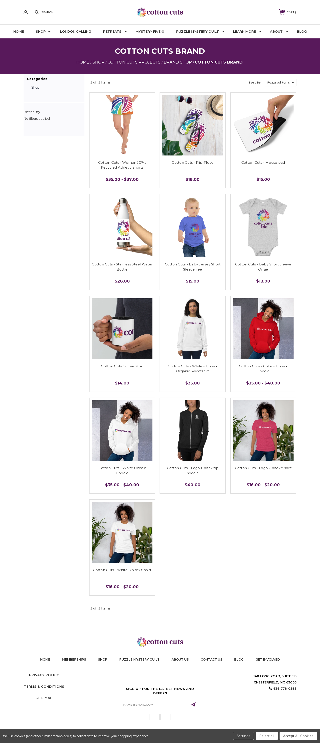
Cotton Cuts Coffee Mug (122, 366)
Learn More (247, 31)
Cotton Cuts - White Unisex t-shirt (122, 570)
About (279, 31)
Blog (302, 31)
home (45, 659)
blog (239, 659)
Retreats (115, 31)
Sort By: (255, 82)
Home (18, 31)
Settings (243, 735)
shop (102, 659)
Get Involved (268, 659)
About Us (180, 659)
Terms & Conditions (44, 687)
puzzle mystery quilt (139, 659)
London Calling (75, 31)
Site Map (44, 698)
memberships (74, 659)
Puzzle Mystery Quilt (200, 31)
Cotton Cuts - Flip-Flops (192, 162)
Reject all (266, 735)
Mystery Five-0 (150, 31)
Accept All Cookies (298, 735)
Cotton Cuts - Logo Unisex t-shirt (263, 468)
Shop (43, 31)
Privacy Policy (44, 675)
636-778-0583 (284, 689)
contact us (211, 659)
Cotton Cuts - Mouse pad (263, 162)
